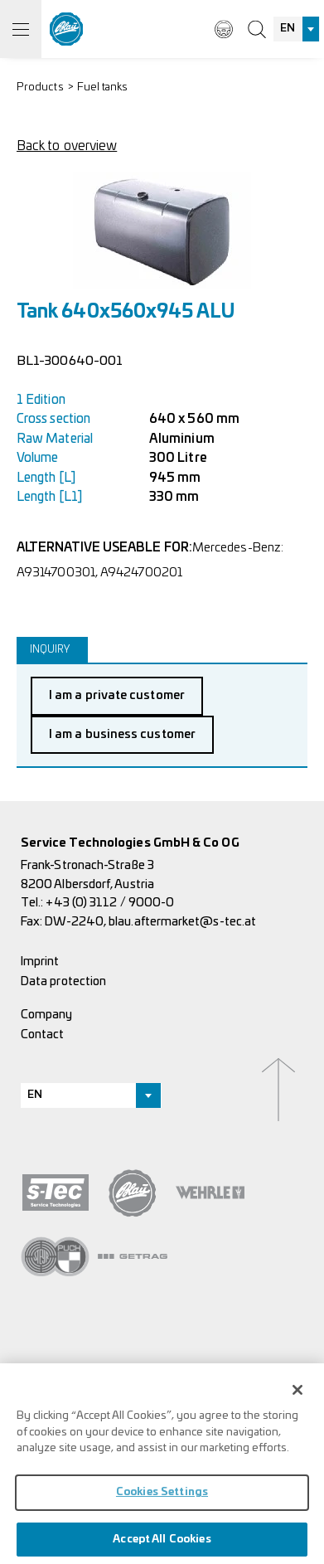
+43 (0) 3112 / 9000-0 (110, 902)
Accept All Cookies (161, 1543)
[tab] (52, 650)
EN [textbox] (287, 28)
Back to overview (67, 146)
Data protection (63, 981)
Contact (43, 1034)
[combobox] (296, 29)
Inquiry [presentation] (50, 649)
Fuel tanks (102, 87)
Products (40, 87)
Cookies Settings (162, 1497)
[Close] (297, 1395)
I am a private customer (117, 695)
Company (47, 1014)
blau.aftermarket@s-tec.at (182, 922)
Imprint (40, 961)
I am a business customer (122, 734)
